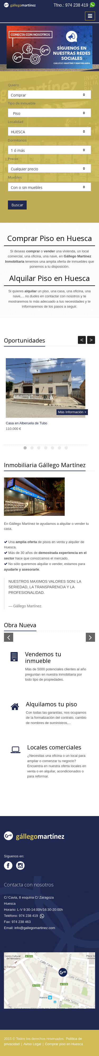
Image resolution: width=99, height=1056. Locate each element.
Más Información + (72, 412)
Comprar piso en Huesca (64, 1044)
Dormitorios (17, 140)
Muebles (15, 177)
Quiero (13, 85)
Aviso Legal (32, 1044)
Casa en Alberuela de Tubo (26, 423)
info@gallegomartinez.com (35, 928)
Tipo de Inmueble (22, 103)
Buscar (17, 204)
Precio (13, 158)
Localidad (15, 121)
